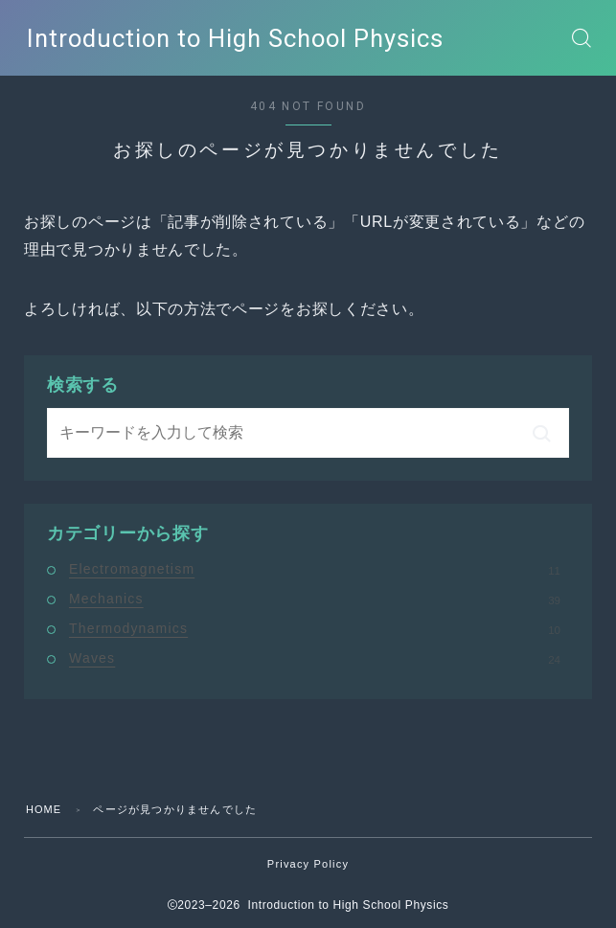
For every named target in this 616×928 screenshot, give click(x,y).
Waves (314, 658)
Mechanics (314, 598)
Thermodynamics (314, 628)
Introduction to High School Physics (232, 38)
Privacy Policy (308, 864)
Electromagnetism (314, 569)
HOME (44, 809)
